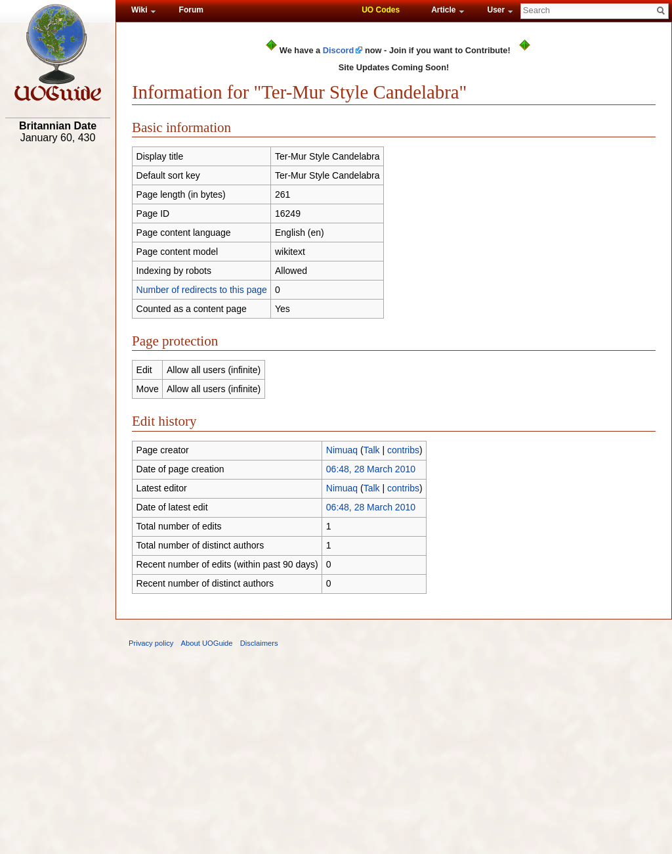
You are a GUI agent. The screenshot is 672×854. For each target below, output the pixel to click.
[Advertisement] (57, 353)
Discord (338, 50)
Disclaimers (259, 643)
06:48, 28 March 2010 (370, 469)
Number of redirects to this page (201, 289)
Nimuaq (342, 450)
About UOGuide (207, 643)
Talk (372, 450)
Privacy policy (151, 643)
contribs (403, 450)
